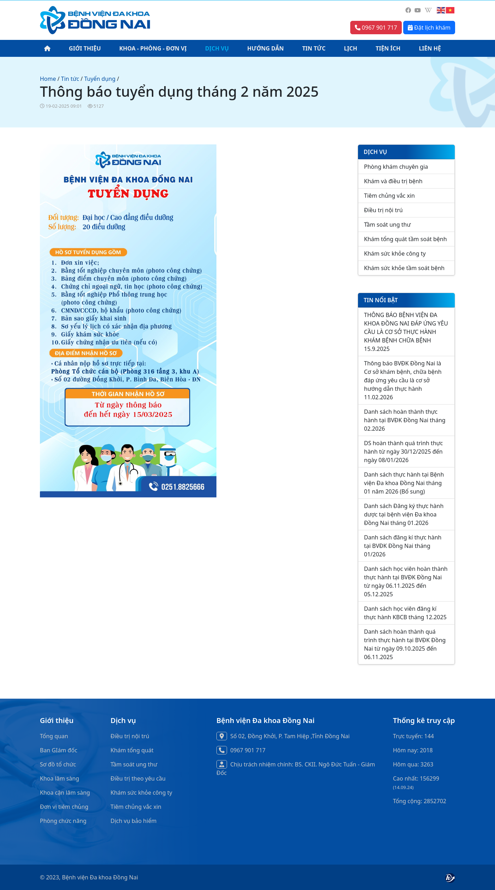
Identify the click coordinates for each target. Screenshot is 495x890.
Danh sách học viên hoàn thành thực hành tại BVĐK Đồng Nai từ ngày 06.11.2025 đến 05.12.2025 (406, 581)
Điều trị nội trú (383, 210)
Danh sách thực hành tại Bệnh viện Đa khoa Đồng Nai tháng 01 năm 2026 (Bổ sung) (404, 483)
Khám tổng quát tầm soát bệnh (405, 239)
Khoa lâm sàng (59, 778)
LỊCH (350, 48)
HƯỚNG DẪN (265, 48)
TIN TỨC (314, 48)
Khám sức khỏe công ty (395, 253)
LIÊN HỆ (430, 48)
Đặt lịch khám (429, 27)
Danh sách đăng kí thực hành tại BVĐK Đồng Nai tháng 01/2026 (402, 545)
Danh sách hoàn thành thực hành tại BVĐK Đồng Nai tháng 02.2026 (405, 420)
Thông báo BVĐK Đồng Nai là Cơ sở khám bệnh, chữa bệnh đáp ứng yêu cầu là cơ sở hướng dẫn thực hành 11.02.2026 (403, 380)
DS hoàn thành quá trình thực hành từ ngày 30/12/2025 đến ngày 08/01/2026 (403, 451)
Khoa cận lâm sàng (65, 792)
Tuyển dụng (99, 79)
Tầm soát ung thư (387, 224)
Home (48, 79)
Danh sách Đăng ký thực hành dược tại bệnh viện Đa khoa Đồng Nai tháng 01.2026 (403, 514)
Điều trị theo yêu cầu (138, 778)
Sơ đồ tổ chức (58, 764)
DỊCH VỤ (217, 48)
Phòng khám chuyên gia (396, 167)
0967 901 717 (376, 27)
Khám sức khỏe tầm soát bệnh (404, 268)
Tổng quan (54, 736)
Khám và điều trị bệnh (393, 181)
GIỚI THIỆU (85, 48)
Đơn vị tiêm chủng (64, 807)
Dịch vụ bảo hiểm (133, 821)
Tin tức (70, 79)
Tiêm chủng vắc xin (389, 195)
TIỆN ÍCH (388, 48)
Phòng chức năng (63, 821)
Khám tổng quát (132, 750)
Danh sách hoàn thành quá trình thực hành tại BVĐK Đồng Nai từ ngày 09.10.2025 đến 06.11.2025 (405, 644)
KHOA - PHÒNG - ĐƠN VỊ (153, 48)
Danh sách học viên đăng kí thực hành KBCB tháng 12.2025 (405, 613)
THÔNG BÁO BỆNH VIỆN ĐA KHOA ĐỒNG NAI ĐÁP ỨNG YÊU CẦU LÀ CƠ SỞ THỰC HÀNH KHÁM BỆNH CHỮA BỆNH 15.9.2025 (406, 332)
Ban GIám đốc (58, 750)
